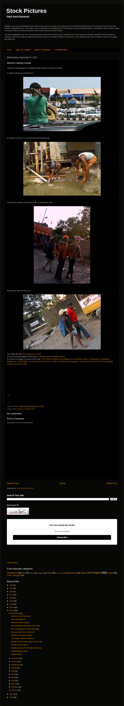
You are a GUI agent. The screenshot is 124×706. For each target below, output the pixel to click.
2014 (11, 604)
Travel (110, 573)
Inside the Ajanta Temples (20, 622)
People (19, 409)
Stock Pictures (26, 11)
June (13, 674)
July (13, 671)
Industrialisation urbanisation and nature (25, 626)
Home (9, 50)
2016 (11, 598)
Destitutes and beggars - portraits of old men (77, 361)
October (14, 661)
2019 (11, 591)
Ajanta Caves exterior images (21, 635)
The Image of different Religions (22, 638)
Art (23, 573)
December (15, 613)
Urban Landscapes (14, 575)
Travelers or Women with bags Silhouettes (26, 648)
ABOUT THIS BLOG (42, 50)
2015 (11, 601)
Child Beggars (23, 361)
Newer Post (13, 483)
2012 (11, 610)
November (15, 658)
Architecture (12, 573)
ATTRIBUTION (61, 50)
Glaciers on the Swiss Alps (20, 616)
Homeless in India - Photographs (86, 359)
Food (49, 573)
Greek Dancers (16, 654)
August (14, 668)
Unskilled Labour (44, 356)
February (14, 687)
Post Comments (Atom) (25, 488)
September (15, 665)
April (13, 680)
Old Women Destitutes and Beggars (56, 359)
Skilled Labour (59, 356)
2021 (11, 588)
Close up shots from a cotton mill (23, 632)
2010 (11, 697)
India (14, 409)
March (13, 684)
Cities (32, 573)
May (13, 677)
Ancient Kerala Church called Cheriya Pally (26, 642)
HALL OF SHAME (23, 50)
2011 (11, 694)
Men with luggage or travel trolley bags (25, 629)
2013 (11, 607)
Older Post (111, 483)
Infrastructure (70, 573)
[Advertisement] (28, 380)
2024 (11, 585)
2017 (11, 595)
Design (40, 573)
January (14, 690)
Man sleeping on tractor (31, 354)
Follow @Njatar (12, 563)
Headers (58, 573)
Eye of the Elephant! (18, 619)
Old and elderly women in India (44, 361)
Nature (84, 573)
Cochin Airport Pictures (19, 645)
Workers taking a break (19, 651)
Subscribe (62, 537)
